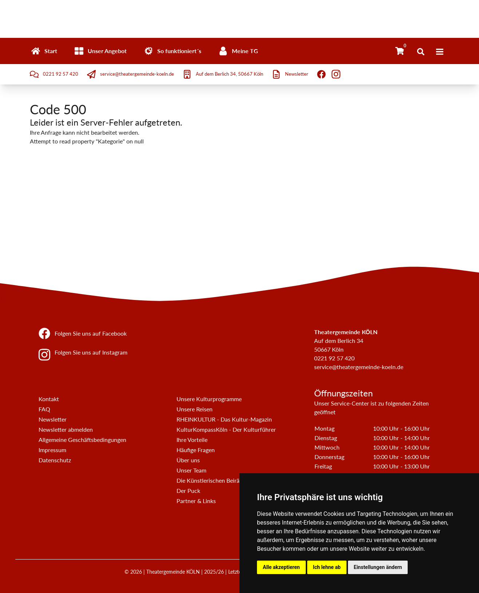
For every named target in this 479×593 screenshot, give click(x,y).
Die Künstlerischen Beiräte (211, 480)
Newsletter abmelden (66, 429)
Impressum (52, 449)
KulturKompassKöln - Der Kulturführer (226, 429)
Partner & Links (196, 500)
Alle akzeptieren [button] (281, 567)
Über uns (188, 459)
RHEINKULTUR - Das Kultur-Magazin (224, 419)
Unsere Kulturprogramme (209, 398)
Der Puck (188, 490)
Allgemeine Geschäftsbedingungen (82, 439)
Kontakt (49, 398)
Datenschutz (55, 459)
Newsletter (53, 419)
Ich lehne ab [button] (327, 567)
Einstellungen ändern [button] (378, 567)
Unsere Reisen (195, 409)
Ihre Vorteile (192, 439)
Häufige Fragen (196, 449)
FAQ (44, 409)
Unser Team (191, 470)
